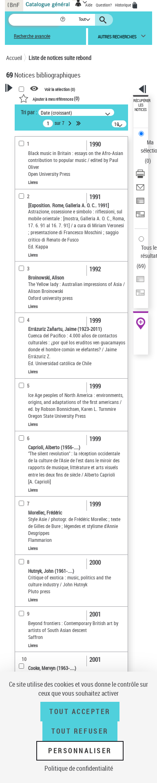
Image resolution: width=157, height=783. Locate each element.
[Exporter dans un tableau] (140, 203)
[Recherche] (34, 20)
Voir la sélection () (59, 89)
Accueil (14, 58)
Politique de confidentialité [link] (78, 768)
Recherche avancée (32, 36)
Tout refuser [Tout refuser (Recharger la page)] (79, 731)
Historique (123, 5)
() (49, 98)
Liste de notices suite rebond (60, 58)
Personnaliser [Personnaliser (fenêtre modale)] (80, 750)
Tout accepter (80, 711)
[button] (63, 20)
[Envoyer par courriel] (140, 190)
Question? (104, 5)
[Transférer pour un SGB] (140, 217)
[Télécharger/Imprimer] (140, 176)
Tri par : (29, 112)
